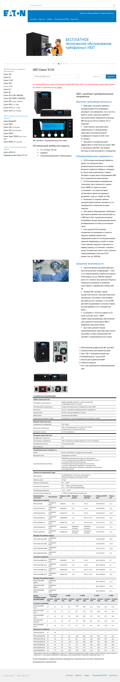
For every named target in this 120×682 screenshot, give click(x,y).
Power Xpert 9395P (15, 137)
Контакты (74, 19)
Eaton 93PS (8, 124)
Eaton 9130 (8, 86)
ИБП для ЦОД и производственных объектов (16, 117)
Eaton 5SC (8, 74)
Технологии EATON (61, 19)
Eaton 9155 (12, 108)
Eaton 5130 (8, 80)
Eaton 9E (7, 92)
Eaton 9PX (13, 101)
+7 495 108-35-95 (22, 676)
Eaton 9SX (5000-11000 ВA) (14, 98)
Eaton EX (7, 89)
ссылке (59, 87)
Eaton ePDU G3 (9, 152)
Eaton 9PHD (13, 142)
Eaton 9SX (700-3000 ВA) (13, 95)
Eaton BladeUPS (10, 121)
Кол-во (96, 76)
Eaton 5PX (8, 83)
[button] (107, 13)
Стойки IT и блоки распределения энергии (15, 148)
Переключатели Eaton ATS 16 (15, 155)
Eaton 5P (7, 77)
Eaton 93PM (8, 133)
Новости (42, 19)
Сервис (49, 19)
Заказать (111, 76)
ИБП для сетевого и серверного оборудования (14, 70)
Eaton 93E (12, 127)
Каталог (33, 19)
